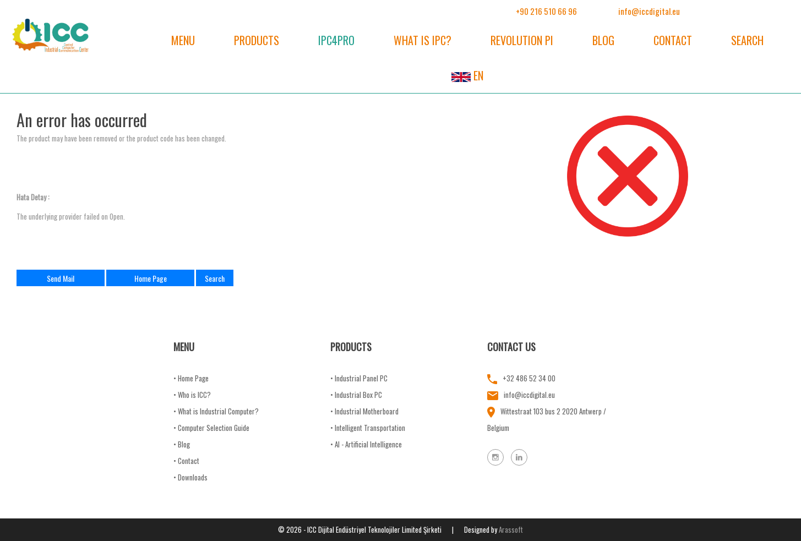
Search (215, 278)
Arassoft (511, 529)
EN (467, 75)
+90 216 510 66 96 (546, 11)
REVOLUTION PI (522, 40)
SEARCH (747, 40)
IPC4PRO (336, 40)
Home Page (150, 278)
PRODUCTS (256, 40)
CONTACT (672, 40)
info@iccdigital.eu (649, 11)
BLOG (603, 40)
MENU (183, 40)
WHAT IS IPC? (422, 40)
